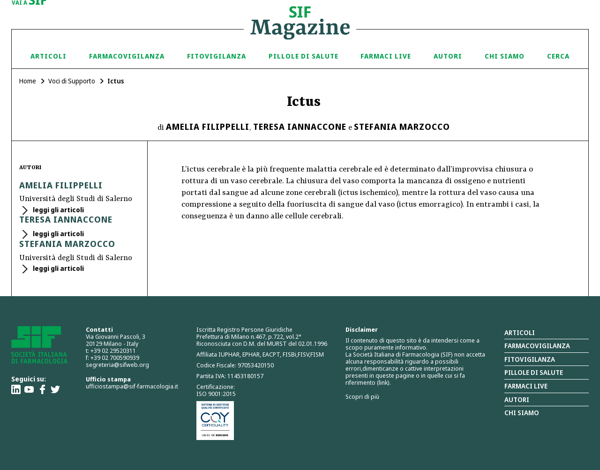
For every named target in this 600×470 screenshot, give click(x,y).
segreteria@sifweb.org (117, 364)
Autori (448, 56)
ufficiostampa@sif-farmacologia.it (132, 386)
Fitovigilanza (216, 56)
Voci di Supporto (71, 80)
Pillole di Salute (303, 56)
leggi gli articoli (57, 209)
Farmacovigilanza (127, 56)
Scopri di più (362, 396)
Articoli (48, 56)
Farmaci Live (385, 56)
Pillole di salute (533, 372)
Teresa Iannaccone (299, 126)
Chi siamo (505, 56)
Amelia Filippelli (207, 126)
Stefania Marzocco (402, 126)
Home (27, 80)
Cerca (558, 56)
